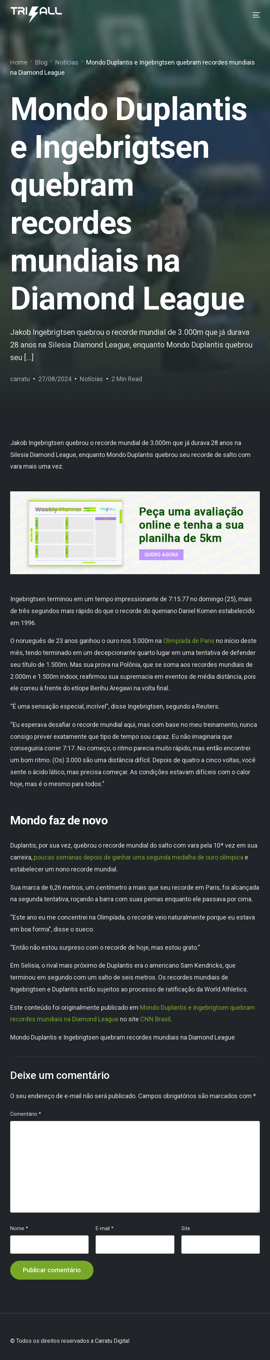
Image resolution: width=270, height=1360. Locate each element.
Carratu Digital (112, 1341)
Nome (19, 1229)
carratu (20, 379)
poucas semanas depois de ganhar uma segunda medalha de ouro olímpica (138, 857)
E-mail (105, 1229)
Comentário (25, 1114)
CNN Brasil (155, 1019)
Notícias (91, 379)
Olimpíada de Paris (188, 640)
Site (185, 1229)
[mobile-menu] (251, 15)
